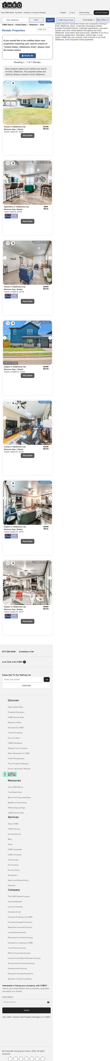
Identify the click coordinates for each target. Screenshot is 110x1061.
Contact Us (27, 12)
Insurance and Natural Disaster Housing (24, 958)
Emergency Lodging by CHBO (20, 943)
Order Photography (16, 758)
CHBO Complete (14, 855)
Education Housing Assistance (20, 973)
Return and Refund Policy (18, 880)
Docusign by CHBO (16, 727)
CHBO (64, 37)
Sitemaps (11, 885)
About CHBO (13, 824)
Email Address (7, 997)
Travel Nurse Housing (17, 948)
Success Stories (14, 834)
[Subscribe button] (47, 679)
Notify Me (27, 56)
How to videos (14, 738)
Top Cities (19, 12)
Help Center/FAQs (15, 707)
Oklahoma (33, 25)
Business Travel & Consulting (20, 979)
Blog (10, 839)
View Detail (27, 135)
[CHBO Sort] (44, 29)
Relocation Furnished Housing (20, 937)
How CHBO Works (7, 12)
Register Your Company (18, 748)
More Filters (102, 20)
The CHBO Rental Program (19, 896)
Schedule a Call (26, 651)
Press (10, 844)
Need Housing (85, 12)
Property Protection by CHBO (20, 917)
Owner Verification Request (19, 769)
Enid (42, 25)
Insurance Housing (39, 12)
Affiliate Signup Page (16, 808)
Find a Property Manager (18, 763)
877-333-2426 (8, 651)
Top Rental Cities (15, 792)
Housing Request (15, 901)
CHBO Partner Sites (16, 717)
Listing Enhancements (17, 932)
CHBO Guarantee (15, 849)
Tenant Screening (15, 733)
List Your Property (101, 12)
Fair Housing (13, 865)
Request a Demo (14, 722)
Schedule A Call (14, 912)
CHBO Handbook (15, 743)
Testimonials (13, 860)
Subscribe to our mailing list (16, 675)
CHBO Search (7, 25)
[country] (15, 20)
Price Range (89, 20)
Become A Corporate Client (19, 797)
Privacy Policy (14, 870)
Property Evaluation (16, 712)
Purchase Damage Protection (20, 922)
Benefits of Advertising (17, 802)
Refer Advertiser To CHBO (19, 753)
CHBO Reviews (14, 829)
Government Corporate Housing (21, 963)
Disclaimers (12, 875)
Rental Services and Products (20, 927)
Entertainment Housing (17, 968)
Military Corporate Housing (19, 953)
